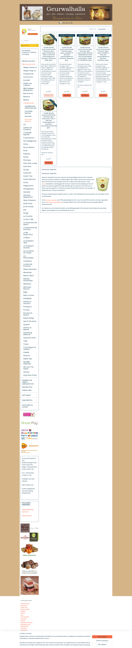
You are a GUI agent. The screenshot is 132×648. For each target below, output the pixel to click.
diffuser (23, 637)
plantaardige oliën (25, 624)
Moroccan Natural (27, 288)
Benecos (26, 96)
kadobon (23, 611)
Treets (30, 344)
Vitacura (26, 355)
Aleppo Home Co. (30, 67)
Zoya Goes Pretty (30, 375)
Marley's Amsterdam (28, 280)
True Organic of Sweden (29, 348)
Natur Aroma (28, 295)
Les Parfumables (30, 257)
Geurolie (28, 116)
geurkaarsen (24, 630)
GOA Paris (30, 166)
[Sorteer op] (103, 29)
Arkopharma (28, 74)
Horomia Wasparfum (28, 196)
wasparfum (24, 618)
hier (44, 184)
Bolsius (30, 100)
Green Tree (27, 176)
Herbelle (26, 192)
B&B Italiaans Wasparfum (28, 89)
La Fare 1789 (28, 219)
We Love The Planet (28, 368)
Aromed (26, 80)
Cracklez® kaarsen (27, 134)
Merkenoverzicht (29, 64)
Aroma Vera (28, 77)
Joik (30, 210)
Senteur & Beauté (27, 328)
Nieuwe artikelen (25, 609)
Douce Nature (28, 147)
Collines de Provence (30, 129)
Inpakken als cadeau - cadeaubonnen (28, 382)
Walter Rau (27, 359)
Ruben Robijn (28, 318)
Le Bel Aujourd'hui (28, 233)
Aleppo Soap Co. (29, 70)
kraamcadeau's (25, 633)
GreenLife (30, 173)
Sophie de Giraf (29, 338)
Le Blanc (26, 237)
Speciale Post (27, 387)
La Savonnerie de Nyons (30, 223)
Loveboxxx (27, 261)
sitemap (68, 645)
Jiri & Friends (28, 206)
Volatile (30, 352)
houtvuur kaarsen (51, 200)
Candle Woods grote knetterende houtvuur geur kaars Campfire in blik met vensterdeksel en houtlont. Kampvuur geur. (67, 54)
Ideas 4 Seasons (29, 200)
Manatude (27, 272)
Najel (25, 292)
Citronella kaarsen (28, 112)
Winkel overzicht (29, 61)
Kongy (25, 213)
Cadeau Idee (24, 607)
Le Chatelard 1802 (28, 242)
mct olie (23, 613)
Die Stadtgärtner (30, 141)
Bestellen (67, 95)
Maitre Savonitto (30, 269)
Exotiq (25, 157)
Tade (25, 341)
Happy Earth (28, 185)
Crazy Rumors (28, 138)
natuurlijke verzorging (26, 622)
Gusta (25, 182)
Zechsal (26, 372)
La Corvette (30, 216)
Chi (30, 124)
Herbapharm (28, 189)
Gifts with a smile (30, 163)
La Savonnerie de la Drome (30, 228)
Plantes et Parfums (27, 302)
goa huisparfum (25, 617)
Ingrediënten (29, 400)
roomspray (24, 628)
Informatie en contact (29, 406)
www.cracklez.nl (27, 515)
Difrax (25, 144)
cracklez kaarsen (25, 632)
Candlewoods (30, 103)
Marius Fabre (30, 275)
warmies (23, 620)
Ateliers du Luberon (27, 84)
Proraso (26, 310)
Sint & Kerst (24, 605)
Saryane (26, 324)
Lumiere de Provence (27, 265)
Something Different (27, 334)
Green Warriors (29, 179)
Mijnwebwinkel (92, 645)
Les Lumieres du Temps (30, 252)
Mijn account (67, 23)
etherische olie (24, 626)
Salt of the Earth (29, 321)
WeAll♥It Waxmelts (27, 363)
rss (71, 645)
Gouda (30, 169)
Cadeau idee (27, 390)
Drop (25, 150)
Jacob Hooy (30, 203)
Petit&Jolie (27, 298)
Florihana (30, 160)
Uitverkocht (48, 95)
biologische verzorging (27, 635)
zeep (22, 615)
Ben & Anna (28, 93)
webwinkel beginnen (77, 645)
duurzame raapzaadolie (54, 202)
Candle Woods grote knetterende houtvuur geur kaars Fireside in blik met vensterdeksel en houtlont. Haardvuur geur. (103, 54)
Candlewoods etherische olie (30, 107)
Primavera (27, 306)
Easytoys (26, 154)
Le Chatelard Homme (28, 247)
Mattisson (27, 284)
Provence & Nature (27, 314)
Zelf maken (29, 395)
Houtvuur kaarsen (28, 120)
